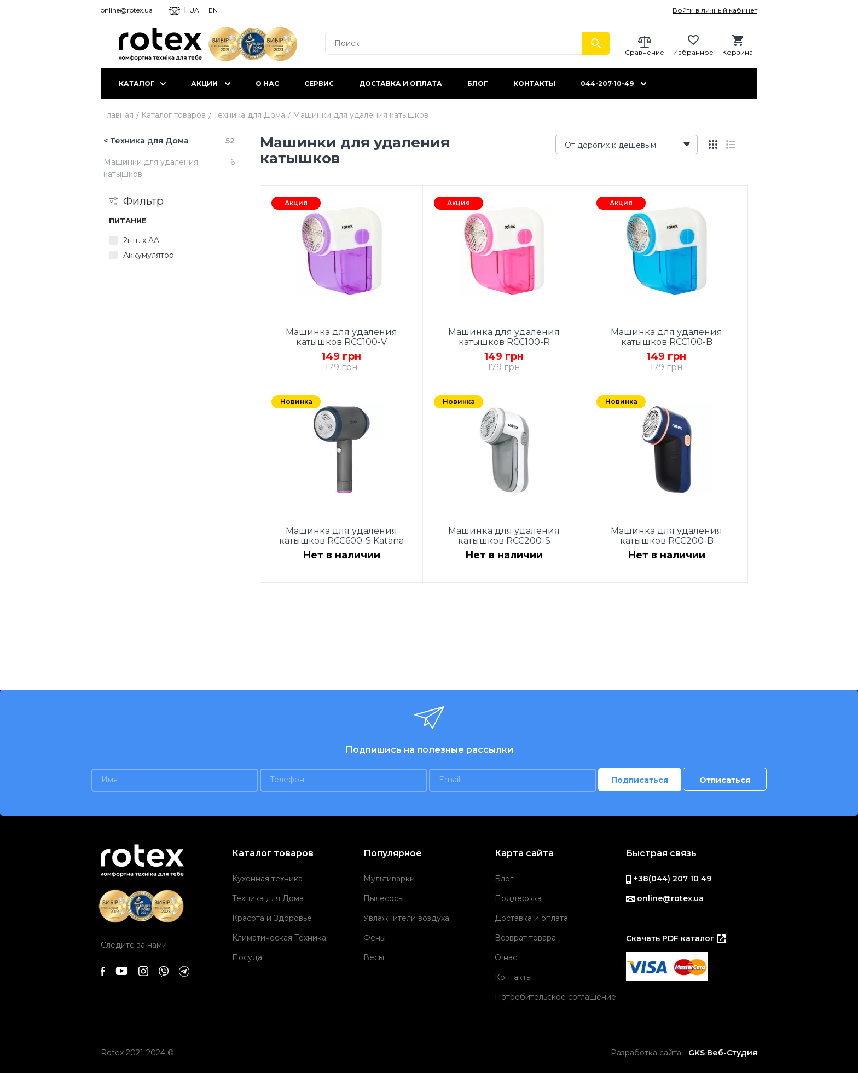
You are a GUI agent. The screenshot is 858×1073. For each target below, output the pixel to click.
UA (194, 10)
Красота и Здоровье (272, 918)
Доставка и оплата (400, 83)
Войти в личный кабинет (715, 10)
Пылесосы (383, 898)
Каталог (137, 83)
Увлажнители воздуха (406, 918)
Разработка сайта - (684, 1053)
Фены (374, 938)
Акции (204, 83)
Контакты (534, 83)
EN (213, 10)
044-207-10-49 (607, 83)
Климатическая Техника (279, 938)
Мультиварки (389, 879)
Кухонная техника (267, 879)
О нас (267, 83)
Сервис (319, 83)
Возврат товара (525, 938)
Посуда (247, 957)
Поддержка (518, 898)
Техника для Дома (249, 115)
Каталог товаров (173, 115)
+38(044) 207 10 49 (668, 879)
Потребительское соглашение (555, 997)
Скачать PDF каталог (676, 938)
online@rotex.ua (127, 10)
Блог (477, 83)
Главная (118, 115)
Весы (373, 957)
